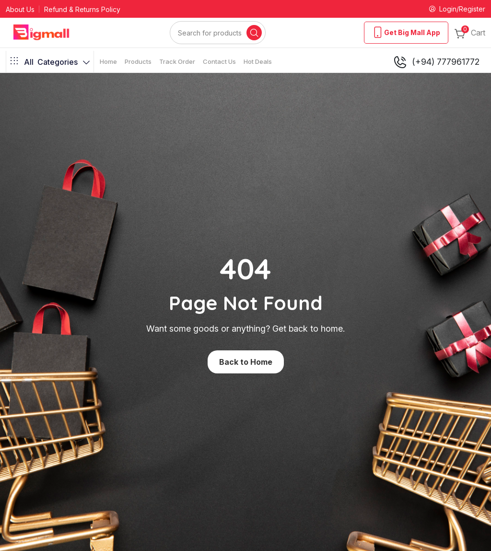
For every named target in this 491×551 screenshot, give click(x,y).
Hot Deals (258, 61)
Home (108, 61)
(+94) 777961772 (436, 62)
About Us (20, 9)
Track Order (177, 61)
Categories (50, 62)
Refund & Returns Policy (82, 9)
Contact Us (219, 61)
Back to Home (245, 362)
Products (138, 61)
